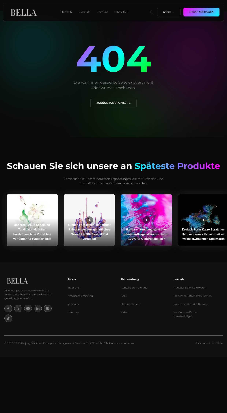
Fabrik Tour (121, 12)
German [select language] (168, 12)
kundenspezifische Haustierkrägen (185, 314)
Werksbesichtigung (80, 295)
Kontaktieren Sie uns (134, 287)
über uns (73, 287)
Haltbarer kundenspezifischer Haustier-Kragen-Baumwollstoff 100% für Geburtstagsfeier (146, 234)
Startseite (67, 12)
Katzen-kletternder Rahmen (191, 304)
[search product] (151, 12)
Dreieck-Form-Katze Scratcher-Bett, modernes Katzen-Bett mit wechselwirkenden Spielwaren (203, 234)
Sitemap (73, 312)
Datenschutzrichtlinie (209, 343)
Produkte (84, 12)
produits (73, 304)
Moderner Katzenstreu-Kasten (193, 295)
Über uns (102, 12)
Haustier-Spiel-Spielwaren (190, 287)
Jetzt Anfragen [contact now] (201, 12)
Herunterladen (130, 304)
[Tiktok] (8, 318)
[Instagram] (48, 308)
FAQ (123, 295)
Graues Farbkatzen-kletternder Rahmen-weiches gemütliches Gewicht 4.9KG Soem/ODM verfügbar (89, 232)
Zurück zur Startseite (113, 103)
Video (124, 312)
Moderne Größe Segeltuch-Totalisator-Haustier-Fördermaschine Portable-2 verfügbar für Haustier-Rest (32, 232)
